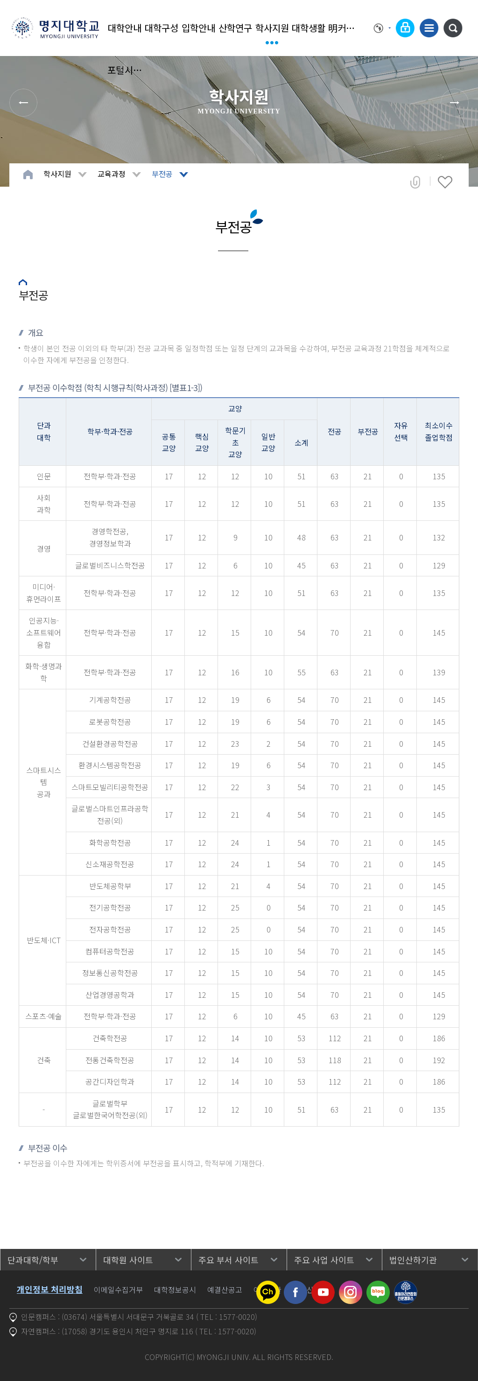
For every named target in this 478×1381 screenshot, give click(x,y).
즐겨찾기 (445, 182)
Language (382, 28)
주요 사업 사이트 (324, 1260)
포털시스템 (124, 70)
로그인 (405, 28)
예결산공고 (224, 1289)
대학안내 (124, 28)
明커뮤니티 (345, 28)
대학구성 (161, 28)
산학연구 (235, 28)
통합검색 (452, 28)
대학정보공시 (175, 1289)
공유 (415, 182)
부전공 (162, 173)
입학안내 (198, 28)
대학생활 (308, 28)
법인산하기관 (413, 1260)
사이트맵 (429, 28)
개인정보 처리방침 (50, 1289)
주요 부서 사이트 (228, 1260)
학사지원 (272, 28)
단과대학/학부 (32, 1260)
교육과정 (111, 173)
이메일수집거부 (118, 1289)
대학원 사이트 (128, 1260)
